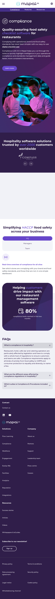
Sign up (9, 548)
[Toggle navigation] (3, 4)
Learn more (9, 68)
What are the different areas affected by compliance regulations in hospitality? (21, 375)
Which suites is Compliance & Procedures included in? (26, 385)
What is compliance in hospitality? (19, 345)
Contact (5, 403)
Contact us (6, 408)
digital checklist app (10, 47)
